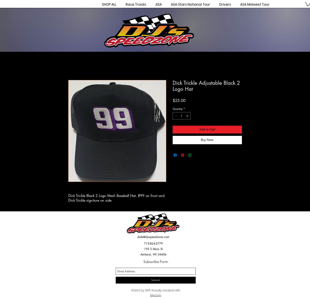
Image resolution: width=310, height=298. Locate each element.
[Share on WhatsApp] (190, 155)
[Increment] (187, 115)
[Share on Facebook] (175, 155)
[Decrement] (175, 115)
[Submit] (156, 280)
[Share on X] (197, 155)
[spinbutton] (181, 115)
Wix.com (155, 295)
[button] (307, 4)
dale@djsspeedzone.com (153, 237)
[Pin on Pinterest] (182, 155)
